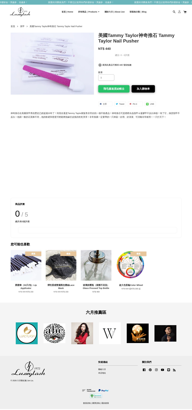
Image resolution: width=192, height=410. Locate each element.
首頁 (13, 27)
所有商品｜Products (89, 12)
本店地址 (102, 374)
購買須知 (96, 404)
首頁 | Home (67, 12)
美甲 (22, 27)
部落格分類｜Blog (138, 12)
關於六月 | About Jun (115, 12)
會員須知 (87, 404)
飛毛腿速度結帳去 (113, 89)
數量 (100, 73)
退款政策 (105, 404)
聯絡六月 (102, 370)
